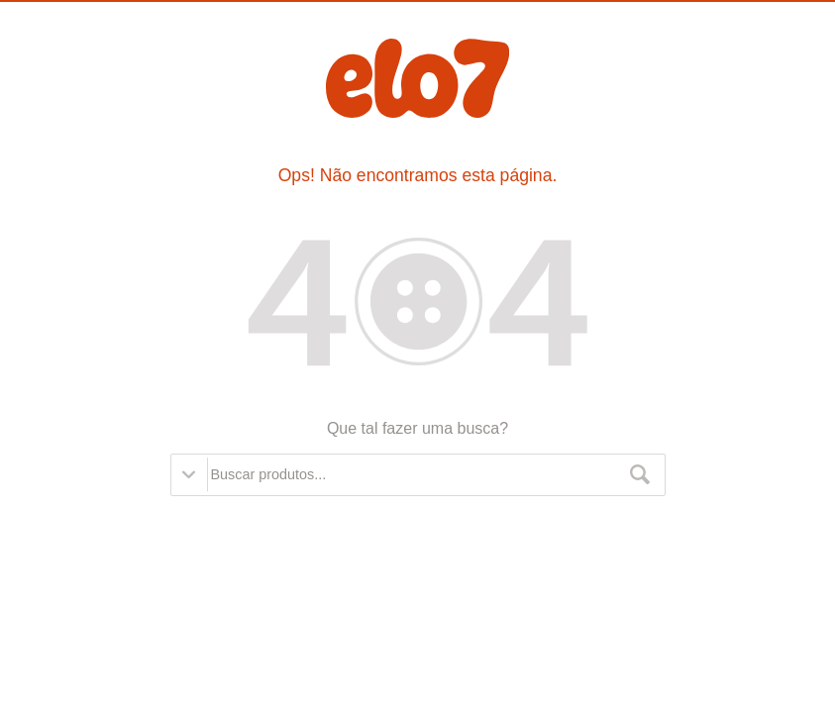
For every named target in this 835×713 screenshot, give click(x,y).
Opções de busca (189, 474)
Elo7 (417, 78)
